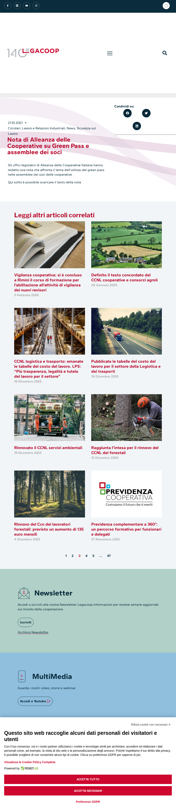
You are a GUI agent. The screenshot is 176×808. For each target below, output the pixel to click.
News (71, 128)
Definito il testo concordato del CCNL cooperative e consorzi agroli (124, 277)
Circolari (14, 128)
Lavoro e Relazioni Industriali (43, 128)
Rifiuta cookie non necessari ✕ (151, 724)
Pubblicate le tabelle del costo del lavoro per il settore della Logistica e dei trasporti (126, 366)
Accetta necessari (88, 791)
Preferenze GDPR (88, 801)
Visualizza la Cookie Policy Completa (29, 762)
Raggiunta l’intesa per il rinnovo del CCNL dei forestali (125, 450)
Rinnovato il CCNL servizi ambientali (48, 447)
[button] (109, 53)
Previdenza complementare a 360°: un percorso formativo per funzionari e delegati (126, 529)
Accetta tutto (88, 779)
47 (109, 556)
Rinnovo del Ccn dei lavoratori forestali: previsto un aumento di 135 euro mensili (49, 529)
